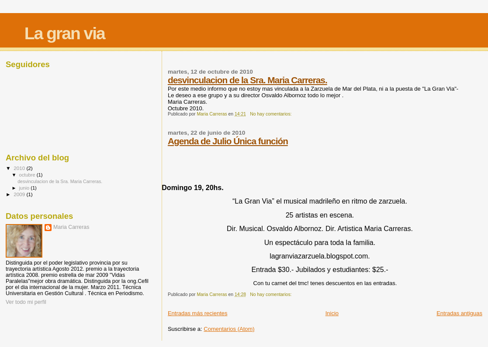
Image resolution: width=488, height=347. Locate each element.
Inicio (332, 313)
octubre (28, 174)
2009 (20, 194)
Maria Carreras (71, 227)
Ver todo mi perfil (26, 302)
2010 (20, 168)
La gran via (64, 33)
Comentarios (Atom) (229, 329)
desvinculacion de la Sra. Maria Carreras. (247, 80)
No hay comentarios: (271, 114)
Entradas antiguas (459, 313)
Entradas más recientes (198, 313)
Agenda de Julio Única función (228, 141)
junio (25, 188)
